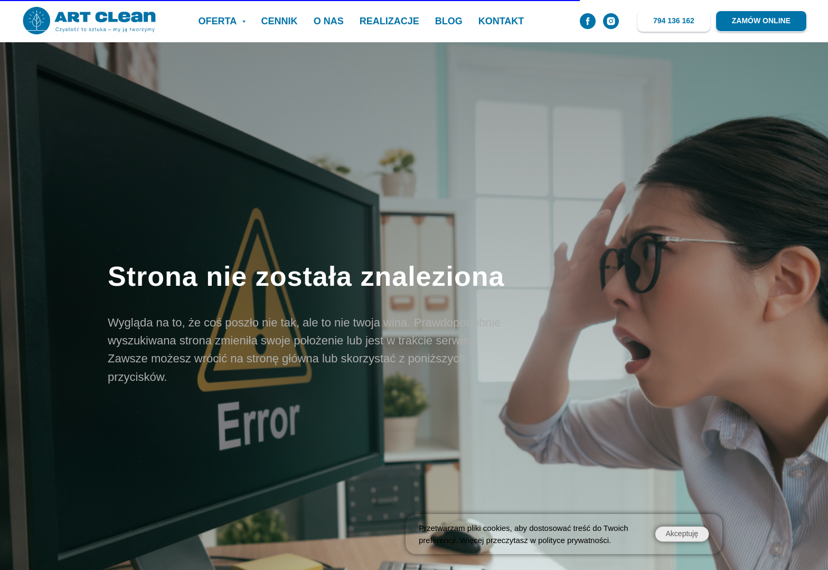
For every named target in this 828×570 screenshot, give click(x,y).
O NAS (329, 21)
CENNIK (279, 21)
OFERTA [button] (219, 21)
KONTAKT (501, 21)
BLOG (449, 21)
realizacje (389, 21)
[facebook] (588, 21)
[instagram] (611, 21)
